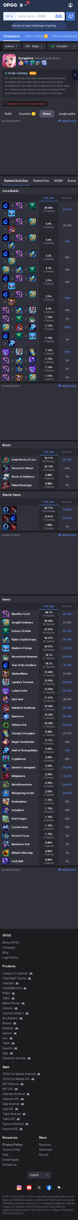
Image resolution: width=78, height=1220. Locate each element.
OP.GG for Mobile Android (18, 1074)
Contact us (9, 1164)
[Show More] (23, 5)
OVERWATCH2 (12, 988)
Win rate (67, 198)
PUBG (6, 993)
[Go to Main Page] (10, 5)
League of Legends (15, 973)
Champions (11, 36)
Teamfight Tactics (14, 978)
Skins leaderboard (65, 36)
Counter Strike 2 (13, 1013)
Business (45, 1144)
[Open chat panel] (75, 74)
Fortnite (7, 1008)
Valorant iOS (10, 1099)
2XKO (6, 998)
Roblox (6, 1023)
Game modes (36, 36)
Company (8, 947)
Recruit (43, 1154)
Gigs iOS (7, 1109)
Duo (5, 1038)
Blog (5, 952)
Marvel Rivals (11, 1003)
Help (5, 1154)
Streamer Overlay (14, 1058)
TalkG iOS (8, 1119)
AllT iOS (7, 1089)
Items (47, 113)
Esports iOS (10, 1129)
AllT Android (10, 1084)
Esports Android (13, 1124)
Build (8, 113)
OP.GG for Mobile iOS (16, 1079)
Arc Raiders (10, 1018)
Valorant (8, 983)
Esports (7, 1048)
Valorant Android (13, 1094)
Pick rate (48, 198)
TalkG (6, 1043)
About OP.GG (10, 942)
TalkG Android (11, 1114)
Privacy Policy (12, 1144)
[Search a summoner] (58, 16)
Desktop (7, 1028)
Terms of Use (11, 1149)
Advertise (45, 1149)
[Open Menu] (70, 5)
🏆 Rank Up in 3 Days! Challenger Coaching (41, 25)
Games (7, 1033)
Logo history (10, 957)
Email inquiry (10, 1159)
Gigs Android (10, 1104)
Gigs (5, 1053)
